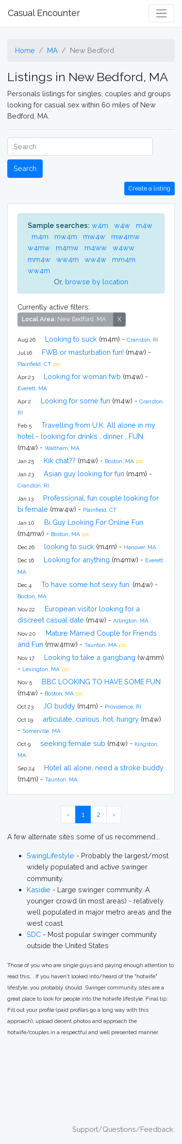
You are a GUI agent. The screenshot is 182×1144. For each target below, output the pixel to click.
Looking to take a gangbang (89, 657)
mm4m (123, 259)
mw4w (94, 236)
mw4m (65, 236)
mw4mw (125, 236)
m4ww (95, 247)
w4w (122, 225)
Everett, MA (32, 388)
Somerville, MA (41, 731)
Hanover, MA (140, 547)
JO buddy (59, 706)
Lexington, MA (41, 669)
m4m (40, 236)
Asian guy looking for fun (84, 473)
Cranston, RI (142, 339)
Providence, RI (123, 706)
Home (25, 50)
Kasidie (38, 889)
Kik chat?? (60, 460)
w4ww (123, 247)
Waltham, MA (62, 448)
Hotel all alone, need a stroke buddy (104, 767)
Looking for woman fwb (82, 376)
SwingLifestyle (50, 855)
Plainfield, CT (34, 364)
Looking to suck (71, 339)
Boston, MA (119, 461)
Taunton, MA (100, 644)
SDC (34, 934)
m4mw (67, 247)
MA (52, 50)
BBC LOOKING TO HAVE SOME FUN (101, 681)
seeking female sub (72, 743)
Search (25, 168)
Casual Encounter (44, 13)
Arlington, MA (131, 620)
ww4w (95, 259)
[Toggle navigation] (161, 13)
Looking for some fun (75, 401)
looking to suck (69, 546)
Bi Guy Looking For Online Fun (93, 522)
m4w (144, 225)
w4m (100, 225)
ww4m (67, 259)
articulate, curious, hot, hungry (91, 719)
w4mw (39, 247)
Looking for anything (77, 559)
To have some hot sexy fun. (86, 584)
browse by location (96, 281)
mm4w (39, 259)
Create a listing (149, 188)
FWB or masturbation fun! (83, 352)
